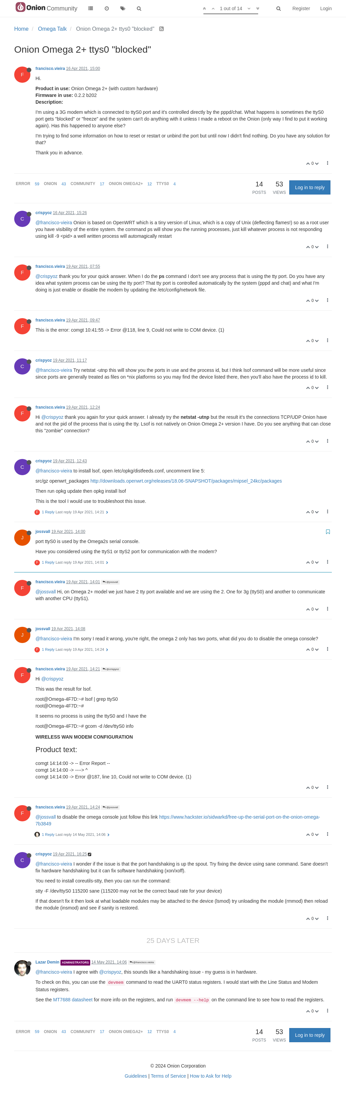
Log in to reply (310, 187)
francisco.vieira (50, 68)
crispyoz (43, 212)
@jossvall (110, 582)
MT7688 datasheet (73, 999)
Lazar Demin (47, 962)
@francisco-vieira (53, 222)
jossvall (42, 531)
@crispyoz (46, 276)
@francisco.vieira (142, 962)
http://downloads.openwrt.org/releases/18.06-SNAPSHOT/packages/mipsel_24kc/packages (186, 481)
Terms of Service (168, 1076)
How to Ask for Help (210, 1076)
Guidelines (136, 1076)
